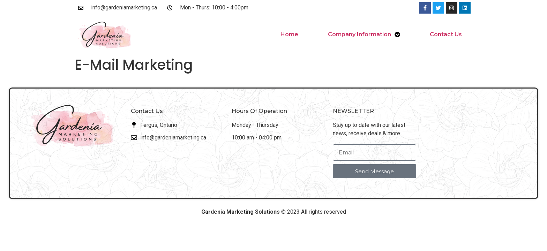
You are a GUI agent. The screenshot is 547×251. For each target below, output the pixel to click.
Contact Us (446, 34)
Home (289, 34)
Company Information (364, 34)
